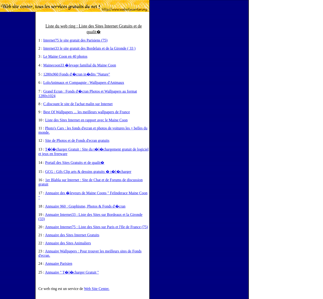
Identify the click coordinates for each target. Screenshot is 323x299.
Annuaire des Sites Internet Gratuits (72, 235)
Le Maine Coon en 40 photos (65, 56)
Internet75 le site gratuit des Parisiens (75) (75, 40)
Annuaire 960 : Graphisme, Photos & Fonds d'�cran (85, 206)
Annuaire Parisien (58, 263)
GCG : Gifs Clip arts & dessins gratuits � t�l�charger (88, 172)
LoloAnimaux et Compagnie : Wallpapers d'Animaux (83, 83)
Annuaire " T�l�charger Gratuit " (72, 272)
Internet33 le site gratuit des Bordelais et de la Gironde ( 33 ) (89, 48)
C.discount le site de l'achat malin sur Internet (78, 104)
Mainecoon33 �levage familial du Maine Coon (79, 65)
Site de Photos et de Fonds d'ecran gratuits (77, 140)
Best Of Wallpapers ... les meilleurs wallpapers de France (86, 112)
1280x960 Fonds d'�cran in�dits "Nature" (76, 74)
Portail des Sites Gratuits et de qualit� (75, 163)
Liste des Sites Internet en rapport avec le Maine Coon (86, 120)
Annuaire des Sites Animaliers (68, 243)
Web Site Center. (96, 289)
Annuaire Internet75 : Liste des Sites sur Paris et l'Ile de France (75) (96, 227)
